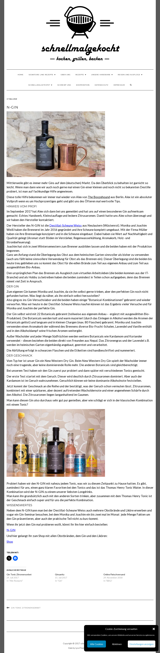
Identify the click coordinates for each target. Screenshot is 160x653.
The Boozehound (99, 197)
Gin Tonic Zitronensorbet (19, 574)
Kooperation (83, 85)
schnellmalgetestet (40, 85)
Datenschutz (101, 85)
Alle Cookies (96, 644)
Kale (70, 648)
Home (20, 75)
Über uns (65, 75)
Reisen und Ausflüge (130, 75)
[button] (153, 628)
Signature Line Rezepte (42, 75)
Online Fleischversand (114, 574)
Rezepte (80, 75)
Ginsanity (59, 574)
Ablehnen (117, 644)
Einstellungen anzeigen (142, 644)
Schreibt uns (64, 85)
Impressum (119, 85)
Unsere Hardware (102, 75)
